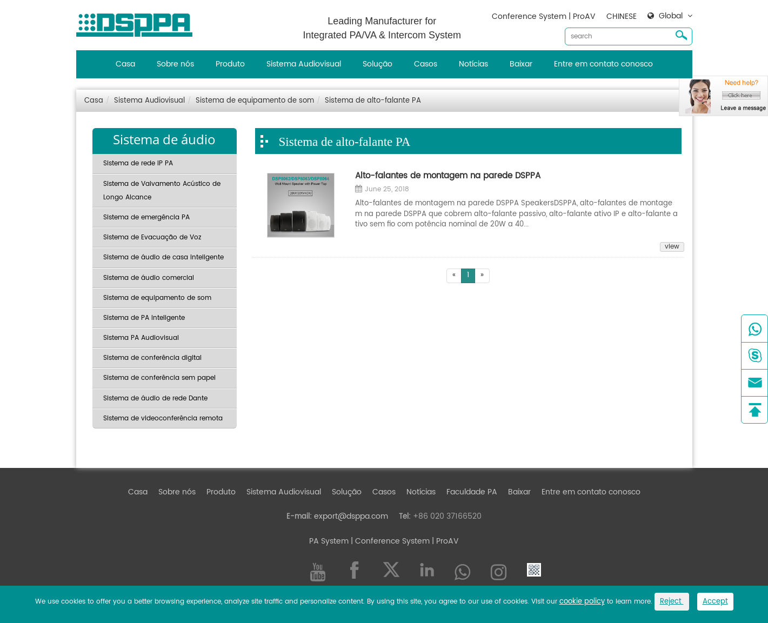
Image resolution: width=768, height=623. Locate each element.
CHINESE (621, 16)
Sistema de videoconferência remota (163, 418)
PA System (329, 541)
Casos (425, 64)
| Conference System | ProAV (404, 541)
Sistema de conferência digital (152, 358)
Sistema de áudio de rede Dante (155, 398)
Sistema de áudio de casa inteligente (163, 257)
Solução (377, 64)
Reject (672, 601)
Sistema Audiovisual (303, 64)
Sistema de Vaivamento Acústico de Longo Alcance (162, 191)
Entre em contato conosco (603, 64)
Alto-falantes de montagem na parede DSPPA (447, 176)
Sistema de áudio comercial (148, 278)
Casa (125, 64)
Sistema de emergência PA (146, 217)
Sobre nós (175, 64)
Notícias (473, 64)
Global (671, 16)
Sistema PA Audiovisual (141, 338)
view (672, 247)
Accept (715, 601)
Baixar (521, 64)
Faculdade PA (471, 492)
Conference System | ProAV (544, 16)
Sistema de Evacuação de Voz (152, 237)
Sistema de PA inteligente (144, 318)
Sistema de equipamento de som (255, 100)
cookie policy (582, 601)
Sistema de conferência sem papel (159, 378)
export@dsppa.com (351, 516)
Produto (230, 64)
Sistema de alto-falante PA (373, 100)
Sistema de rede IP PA (138, 163)
